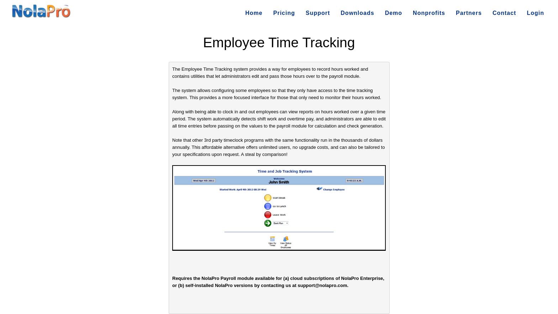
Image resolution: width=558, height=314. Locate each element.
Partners (469, 13)
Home (253, 13)
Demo (393, 13)
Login (535, 13)
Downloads (357, 13)
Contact (504, 13)
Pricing (284, 13)
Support (318, 13)
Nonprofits (429, 13)
